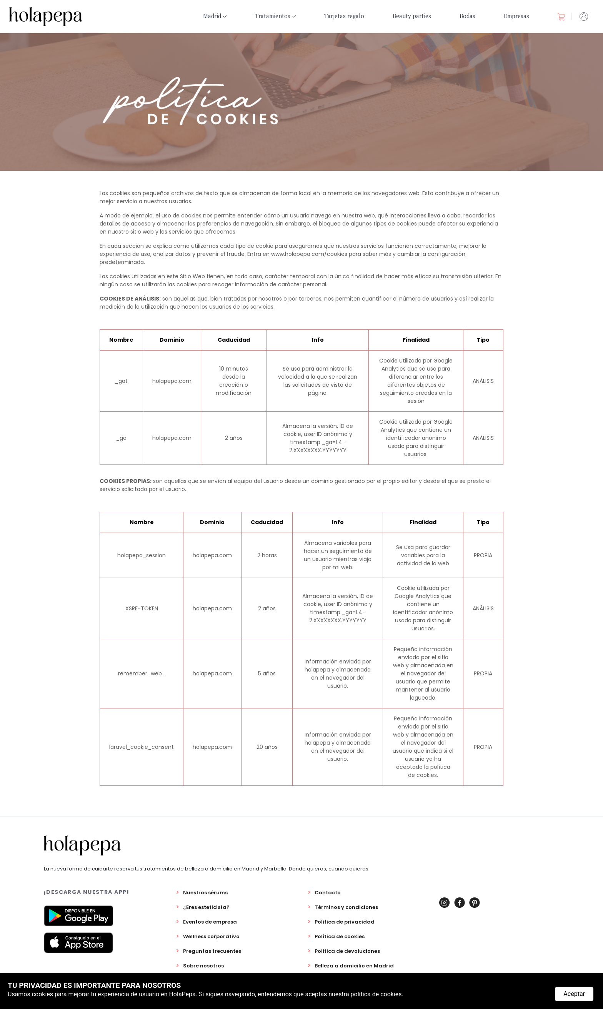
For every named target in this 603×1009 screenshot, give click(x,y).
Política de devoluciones (347, 951)
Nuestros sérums (205, 892)
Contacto (328, 892)
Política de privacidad (345, 921)
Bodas (467, 16)
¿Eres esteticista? (206, 907)
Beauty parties (412, 16)
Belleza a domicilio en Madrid (354, 965)
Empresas (516, 16)
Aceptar (574, 993)
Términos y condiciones (346, 907)
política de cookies (376, 994)
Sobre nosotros (203, 965)
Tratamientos (275, 16)
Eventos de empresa (210, 921)
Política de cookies (340, 936)
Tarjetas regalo (344, 16)
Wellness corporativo (211, 936)
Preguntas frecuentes (212, 951)
